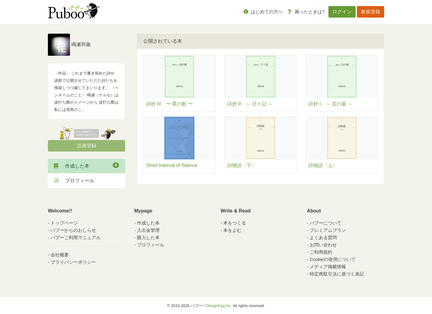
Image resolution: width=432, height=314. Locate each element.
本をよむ (232, 230)
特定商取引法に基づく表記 (337, 273)
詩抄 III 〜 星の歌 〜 (169, 103)
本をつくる (234, 222)
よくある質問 (323, 237)
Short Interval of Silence (172, 165)
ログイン (342, 11)
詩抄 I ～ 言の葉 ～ (330, 103)
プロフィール (74, 180)
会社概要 (60, 254)
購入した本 (148, 237)
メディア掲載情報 (328, 266)
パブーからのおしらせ (73, 230)
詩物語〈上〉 (322, 165)
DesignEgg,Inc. (219, 305)
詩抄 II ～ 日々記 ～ (250, 103)
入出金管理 (148, 230)
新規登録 (370, 11)
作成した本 (86, 165)
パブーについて (325, 222)
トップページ (64, 222)
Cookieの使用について (333, 259)
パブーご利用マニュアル (76, 237)
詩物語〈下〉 (241, 165)
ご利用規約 (321, 252)
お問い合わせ (323, 244)
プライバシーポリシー (73, 262)
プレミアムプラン (328, 230)
